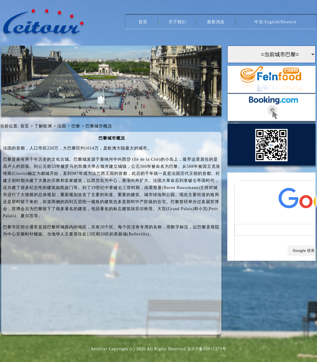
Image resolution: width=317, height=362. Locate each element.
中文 (258, 22)
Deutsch (288, 22)
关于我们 (177, 22)
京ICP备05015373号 (206, 349)
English (272, 22)
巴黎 (75, 126)
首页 (143, 22)
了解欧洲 (43, 126)
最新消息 (216, 22)
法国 (61, 126)
